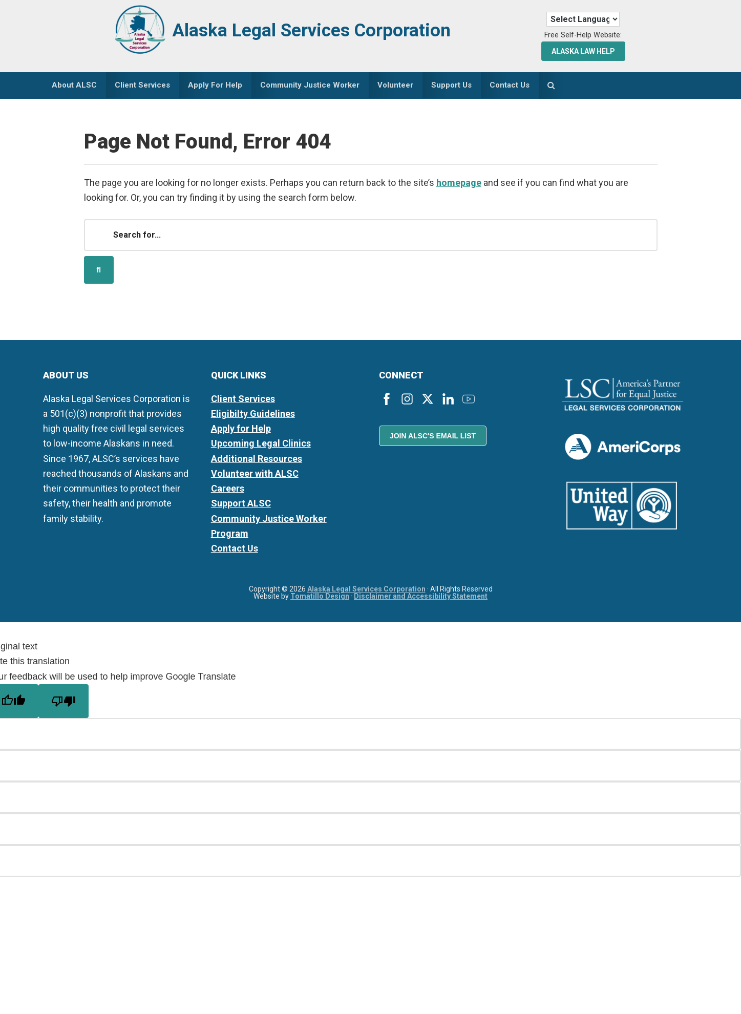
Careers (227, 490)
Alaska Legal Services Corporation (328, 29)
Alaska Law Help (583, 51)
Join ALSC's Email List (433, 438)
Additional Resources (256, 460)
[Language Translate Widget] (583, 19)
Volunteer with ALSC (255, 475)
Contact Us (234, 550)
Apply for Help (241, 431)
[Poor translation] (63, 703)
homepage (458, 184)
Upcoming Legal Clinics (261, 445)
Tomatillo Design (319, 599)
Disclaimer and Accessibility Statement (421, 599)
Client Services (243, 400)
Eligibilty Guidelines (253, 415)
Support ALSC (241, 505)
